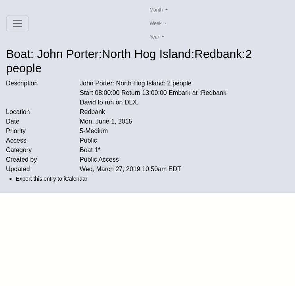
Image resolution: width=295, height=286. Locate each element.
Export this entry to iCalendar (52, 179)
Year (155, 37)
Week (156, 23)
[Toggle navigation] (17, 23)
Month (156, 10)
